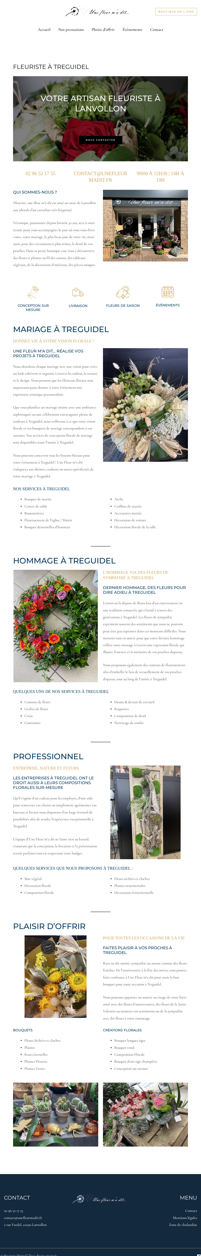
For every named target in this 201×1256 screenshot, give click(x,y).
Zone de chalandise (183, 1217)
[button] (176, 11)
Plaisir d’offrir (103, 27)
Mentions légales (185, 1210)
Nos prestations (70, 27)
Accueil (43, 27)
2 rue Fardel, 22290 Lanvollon (25, 1217)
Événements (133, 27)
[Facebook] (199, 1249)
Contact (157, 27)
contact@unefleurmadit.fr (23, 1210)
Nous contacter (100, 135)
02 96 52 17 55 (13, 1204)
